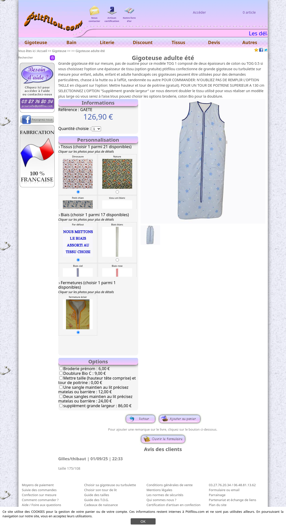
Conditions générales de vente (170, 485)
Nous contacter (94, 18)
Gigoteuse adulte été (90, 51)
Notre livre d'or (129, 18)
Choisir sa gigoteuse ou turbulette (110, 485)
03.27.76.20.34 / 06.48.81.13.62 (232, 485)
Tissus (178, 42)
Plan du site (218, 505)
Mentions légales (160, 490)
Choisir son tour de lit (100, 490)
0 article (249, 12)
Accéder (199, 12)
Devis (214, 42)
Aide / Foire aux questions (41, 505)
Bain (72, 42)
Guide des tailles (96, 495)
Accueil (42, 51)
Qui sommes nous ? (161, 500)
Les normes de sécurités (165, 495)
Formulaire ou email (224, 490)
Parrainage (217, 495)
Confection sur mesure (39, 495)
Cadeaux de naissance (101, 505)
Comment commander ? (40, 500)
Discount (143, 42)
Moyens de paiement (38, 485)
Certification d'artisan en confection (174, 505)
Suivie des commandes (39, 490)
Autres (249, 42)
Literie (107, 42)
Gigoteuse (59, 51)
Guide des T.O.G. (96, 500)
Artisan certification (111, 18)
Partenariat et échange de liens (232, 500)
